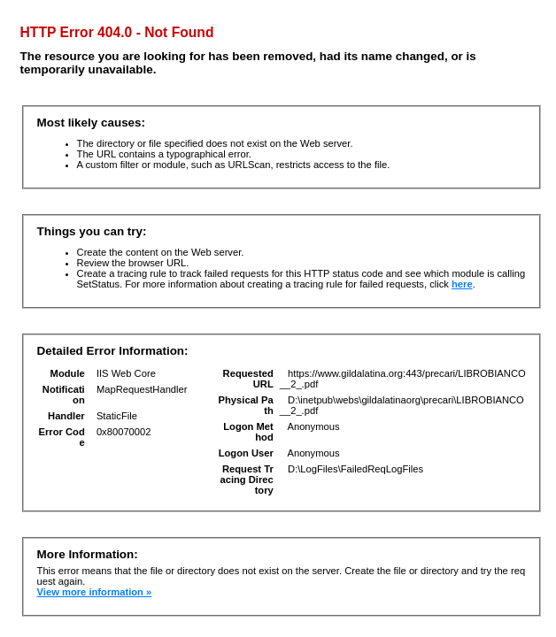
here (462, 284)
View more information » (94, 592)
